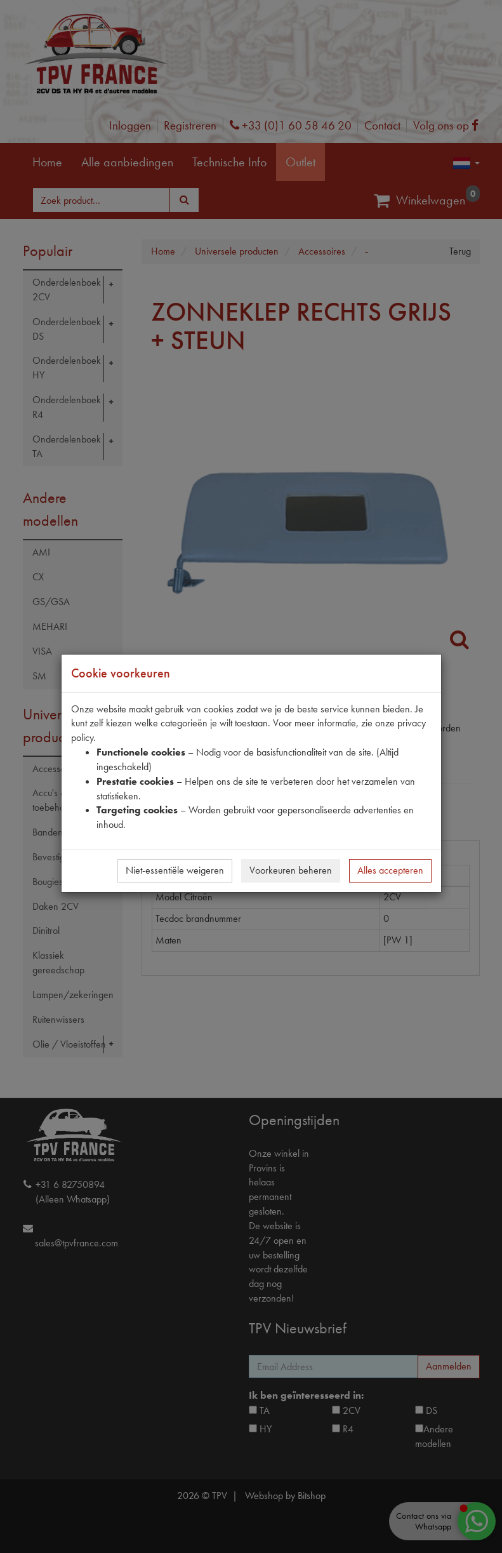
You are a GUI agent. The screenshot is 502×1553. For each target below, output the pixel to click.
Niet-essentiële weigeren (175, 870)
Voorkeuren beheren (290, 870)
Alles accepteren (390, 870)
